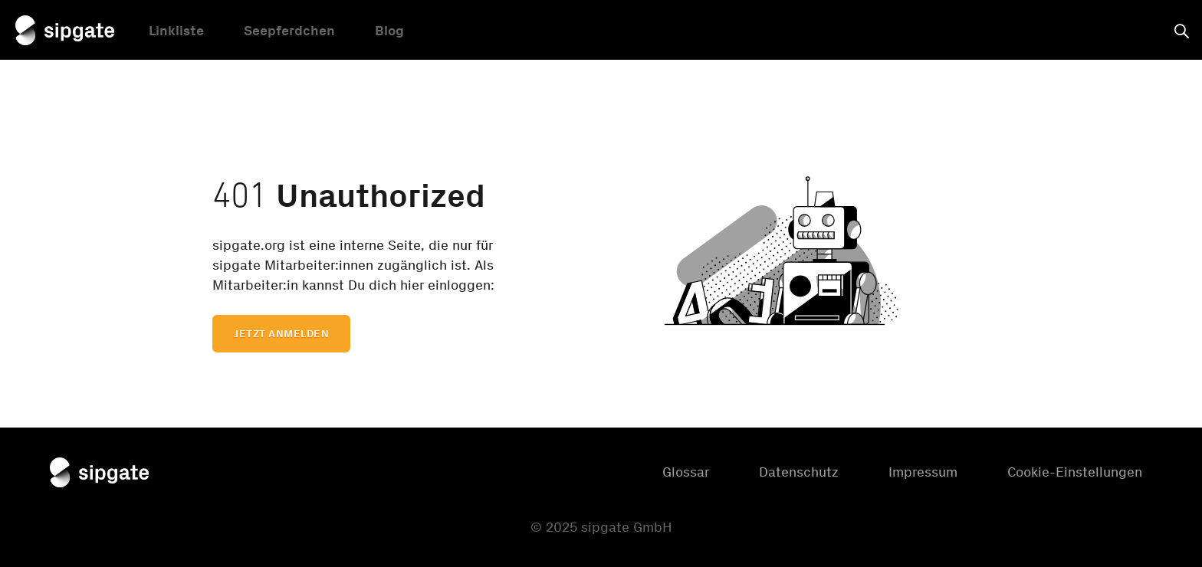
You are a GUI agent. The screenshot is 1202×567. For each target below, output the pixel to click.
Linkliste (176, 33)
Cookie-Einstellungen (1074, 472)
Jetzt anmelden (281, 333)
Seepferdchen (289, 33)
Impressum (922, 472)
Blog (389, 33)
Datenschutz (799, 472)
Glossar (685, 472)
